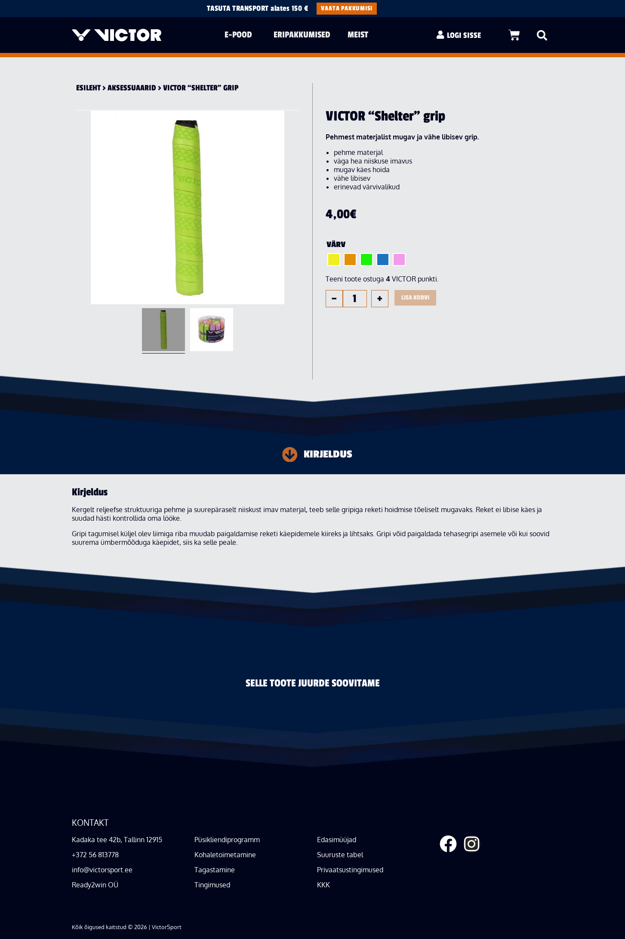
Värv (335, 244)
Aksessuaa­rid (132, 88)
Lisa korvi (415, 297)
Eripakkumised (302, 34)
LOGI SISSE (464, 35)
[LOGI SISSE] (440, 35)
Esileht (88, 88)
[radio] (333, 259)
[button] (542, 35)
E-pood (240, 34)
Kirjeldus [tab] (328, 454)
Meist (360, 34)
